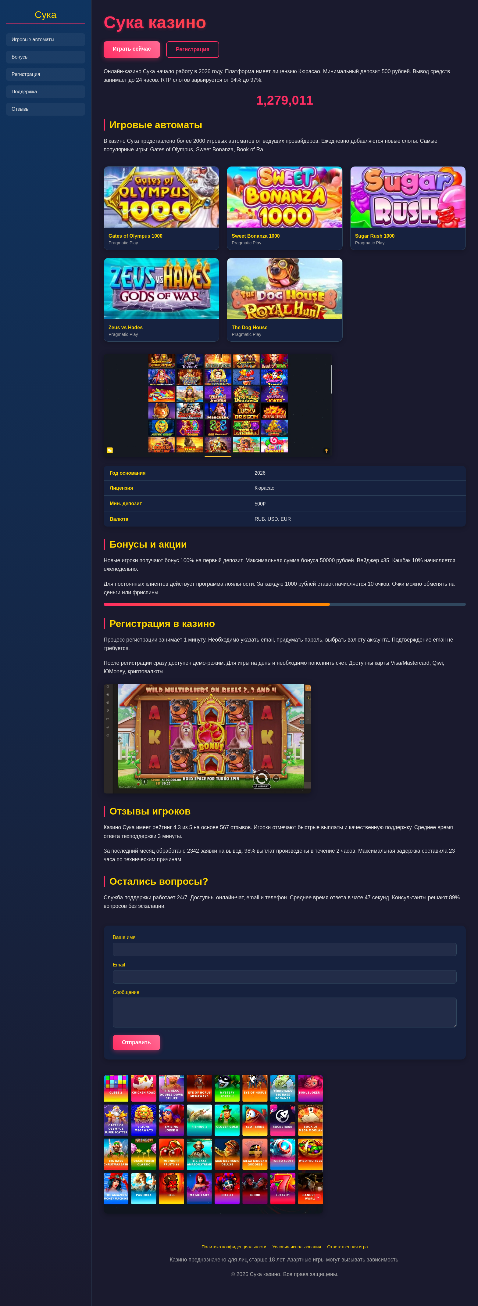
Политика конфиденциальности (234, 1246)
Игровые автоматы (33, 39)
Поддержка (24, 91)
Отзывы (21, 109)
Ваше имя (124, 937)
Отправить (136, 1042)
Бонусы (20, 56)
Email (119, 964)
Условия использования (297, 1246)
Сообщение (126, 992)
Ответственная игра (347, 1246)
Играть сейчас (132, 49)
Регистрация (26, 74)
